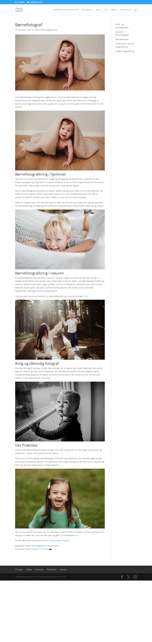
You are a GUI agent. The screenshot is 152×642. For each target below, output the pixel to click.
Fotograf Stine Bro (40, 549)
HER (86, 296)
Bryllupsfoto (51, 569)
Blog (98, 10)
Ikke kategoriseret (49, 29)
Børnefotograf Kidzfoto (66, 10)
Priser (114, 10)
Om (105, 10)
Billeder (86, 10)
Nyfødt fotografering (125, 51)
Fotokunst (39, 569)
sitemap (63, 569)
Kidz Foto (21, 29)
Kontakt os (125, 10)
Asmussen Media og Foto (54, 577)
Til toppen (19, 569)
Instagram (65, 540)
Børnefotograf (122, 39)
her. (77, 535)
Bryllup (29, 569)
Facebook (53, 540)
